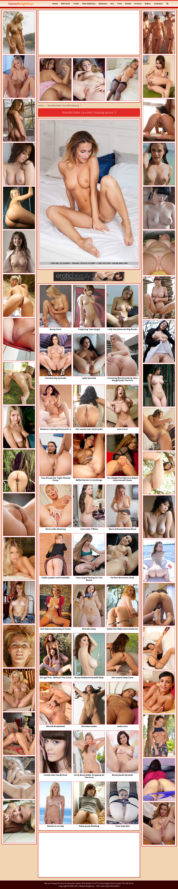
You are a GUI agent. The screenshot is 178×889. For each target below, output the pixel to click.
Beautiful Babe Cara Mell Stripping (63, 105)
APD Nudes (86, 883)
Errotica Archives (65, 883)
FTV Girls (100, 883)
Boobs (128, 3)
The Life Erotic (128, 883)
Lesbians (158, 3)
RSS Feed (65, 3)
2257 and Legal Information (108, 886)
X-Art (94, 883)
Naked (21, 4)
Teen (119, 3)
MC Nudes (76, 883)
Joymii (118, 883)
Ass (112, 3)
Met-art (47, 883)
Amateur (103, 3)
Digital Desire (110, 883)
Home (55, 3)
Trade (76, 3)
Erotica (138, 3)
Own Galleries (88, 3)
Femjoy (54, 883)
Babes (148, 3)
